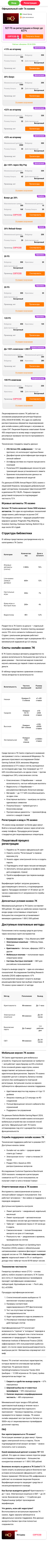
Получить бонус (33, 36)
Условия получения (24, 102)
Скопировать (35, 215)
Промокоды (34, 68)
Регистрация (30, 3)
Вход (13, 3)
